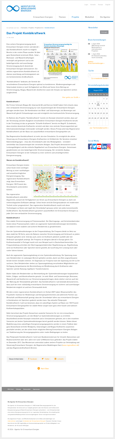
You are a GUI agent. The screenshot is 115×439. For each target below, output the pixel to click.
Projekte (75, 17)
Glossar (100, 4)
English (107, 4)
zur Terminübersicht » (99, 128)
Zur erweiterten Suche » (99, 78)
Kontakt (93, 4)
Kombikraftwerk (50, 28)
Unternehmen (11, 421)
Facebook (33, 359)
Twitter (47, 359)
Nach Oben (45, 368)
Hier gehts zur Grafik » (71, 97)
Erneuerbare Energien (43, 17)
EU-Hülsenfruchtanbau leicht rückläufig (99, 56)
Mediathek (89, 17)
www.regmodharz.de (70, 345)
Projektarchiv (39, 28)
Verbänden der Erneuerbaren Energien (34, 421)
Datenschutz (26, 389)
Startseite (24, 28)
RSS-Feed (10, 389)
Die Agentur (105, 17)
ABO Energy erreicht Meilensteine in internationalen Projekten (98, 48)
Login (86, 4)
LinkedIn (60, 359)
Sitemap (18, 389)
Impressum (36, 389)
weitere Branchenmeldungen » (96, 62)
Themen (62, 17)
